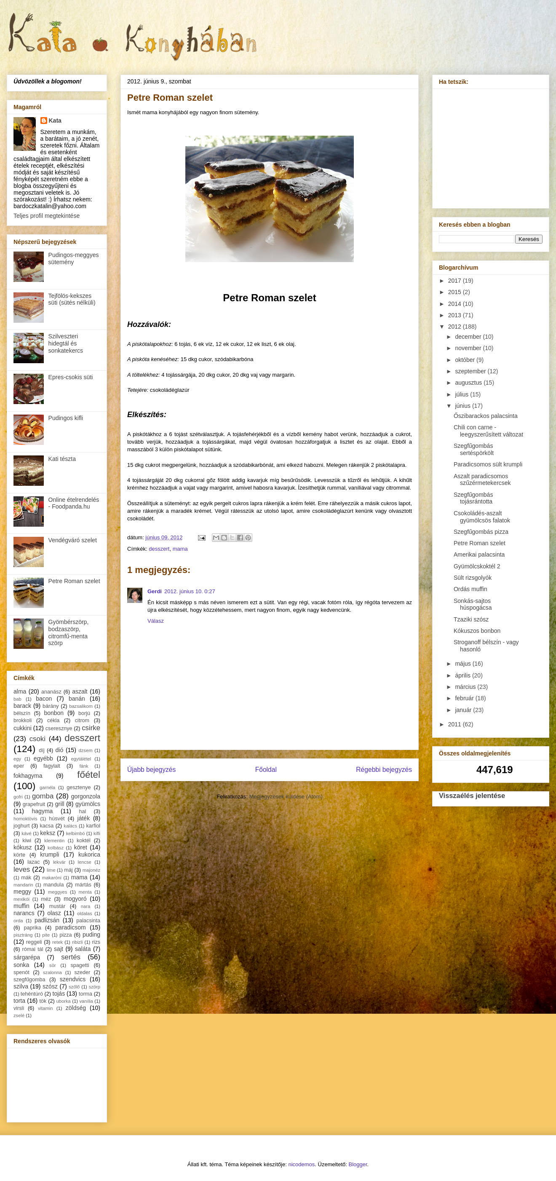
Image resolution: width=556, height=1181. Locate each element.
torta (19, 1000)
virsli (18, 1008)
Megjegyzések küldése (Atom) (286, 796)
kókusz (22, 847)
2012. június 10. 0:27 (189, 591)
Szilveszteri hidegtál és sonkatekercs (65, 343)
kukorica (89, 854)
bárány (51, 706)
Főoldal (266, 769)
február (465, 698)
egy (17, 758)
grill (59, 804)
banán (77, 698)
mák (26, 878)
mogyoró (75, 898)
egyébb (43, 758)
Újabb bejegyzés (151, 769)
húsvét (56, 819)
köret (80, 847)
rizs (96, 942)
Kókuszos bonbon (477, 630)
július (462, 394)
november (469, 348)
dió (60, 750)
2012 (455, 326)
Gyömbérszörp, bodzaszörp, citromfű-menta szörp (68, 632)
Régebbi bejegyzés (384, 769)
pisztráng (22, 934)
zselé (18, 1015)
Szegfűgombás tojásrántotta (473, 498)
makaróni (51, 877)
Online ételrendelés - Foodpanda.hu (73, 503)
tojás (59, 993)
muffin (21, 905)
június (463, 405)
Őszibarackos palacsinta (486, 415)
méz (46, 899)
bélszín (21, 713)
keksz (47, 833)
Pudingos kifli (65, 418)
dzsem (86, 750)
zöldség (76, 1007)
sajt (58, 948)
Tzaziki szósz (471, 619)
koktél (84, 841)
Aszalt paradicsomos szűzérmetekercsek (482, 480)
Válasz (155, 621)
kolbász (56, 847)
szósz (50, 986)
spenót (21, 972)
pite (46, 934)
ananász (51, 692)
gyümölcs (87, 804)
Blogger (358, 1164)
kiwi (26, 841)
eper (18, 766)
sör (52, 965)
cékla (53, 720)
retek (57, 942)
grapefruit (34, 804)
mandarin (23, 884)
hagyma (42, 811)
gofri (18, 796)
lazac (33, 862)
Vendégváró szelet (72, 540)
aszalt (80, 691)
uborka (63, 1001)
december (469, 336)
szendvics (73, 979)
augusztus (469, 382)
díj (41, 750)
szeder (82, 972)
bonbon (54, 713)
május (463, 663)
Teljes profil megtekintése (46, 215)
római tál (32, 949)
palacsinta (88, 921)
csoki (37, 739)
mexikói (21, 899)
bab (17, 699)
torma (85, 994)
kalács (70, 825)
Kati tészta (62, 458)
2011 (455, 724)
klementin (54, 840)
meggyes (57, 891)
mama (180, 549)
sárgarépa (26, 957)
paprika (32, 928)
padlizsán (47, 920)
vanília (86, 1001)
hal (82, 811)
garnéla (47, 787)
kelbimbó (75, 833)
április (463, 675)
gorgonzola (85, 796)
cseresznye (58, 728)
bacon (44, 698)
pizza (65, 935)
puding (91, 934)
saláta (83, 948)
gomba (42, 796)
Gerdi (154, 591)
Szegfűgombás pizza (481, 531)
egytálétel (81, 758)
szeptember (471, 371)
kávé (26, 833)
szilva (20, 986)
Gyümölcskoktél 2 (477, 566)
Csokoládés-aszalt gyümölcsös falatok (482, 517)
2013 (455, 315)
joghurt (21, 826)
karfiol (93, 826)
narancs (24, 913)
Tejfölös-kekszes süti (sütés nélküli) (72, 299)
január (464, 710)
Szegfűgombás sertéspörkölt (474, 449)
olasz (54, 913)
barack (22, 705)
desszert (159, 549)
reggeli (34, 942)
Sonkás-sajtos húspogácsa (473, 604)
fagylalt (51, 766)
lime (51, 870)
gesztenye (79, 787)
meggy (22, 891)
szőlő (74, 986)
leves (21, 869)
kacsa (46, 826)
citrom (82, 720)
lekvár (59, 862)
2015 (455, 292)
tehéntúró (32, 994)
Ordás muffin (470, 589)
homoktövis (25, 818)
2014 (455, 303)
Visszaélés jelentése (472, 795)
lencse (84, 862)
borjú (84, 713)
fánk (83, 766)
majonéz (91, 870)
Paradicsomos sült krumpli (488, 464)
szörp (94, 986)
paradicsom (70, 927)
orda (18, 920)
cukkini (22, 728)
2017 (455, 280)
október (465, 359)
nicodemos (301, 1164)
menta (85, 891)
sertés (70, 957)
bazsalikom (81, 706)
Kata (55, 120)
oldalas (84, 913)
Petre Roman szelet (74, 581)
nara (85, 906)
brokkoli (22, 720)
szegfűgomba (29, 980)
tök (43, 1001)
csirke (91, 728)
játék (84, 818)
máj (68, 870)
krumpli (49, 854)
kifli (97, 833)
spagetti (80, 965)
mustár (57, 906)
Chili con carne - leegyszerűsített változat (488, 431)
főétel (88, 774)
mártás (83, 885)
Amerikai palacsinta (479, 554)
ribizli (77, 942)
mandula (53, 885)
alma (19, 691)
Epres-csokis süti (70, 377)
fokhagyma (27, 775)
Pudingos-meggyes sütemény (73, 258)
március (466, 686)
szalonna (52, 972)
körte (19, 855)
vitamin (45, 1008)
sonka (21, 964)
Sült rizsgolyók (473, 577)
